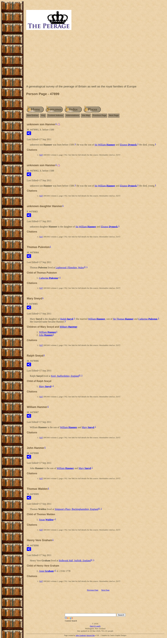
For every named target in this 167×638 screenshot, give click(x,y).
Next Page (114, 115)
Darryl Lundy (95, 626)
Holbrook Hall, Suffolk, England (75, 560)
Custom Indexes (55, 115)
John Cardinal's (81, 635)
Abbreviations (72, 115)
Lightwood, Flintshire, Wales (70, 267)
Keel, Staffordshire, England (65, 376)
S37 (41, 155)
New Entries (32, 115)
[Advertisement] (95, 58)
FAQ (43, 115)
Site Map (86, 115)
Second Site (90, 635)
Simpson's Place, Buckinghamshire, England (76, 509)
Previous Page (99, 115)
